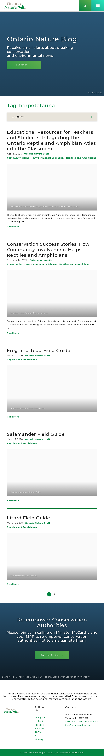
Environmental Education (48, 163)
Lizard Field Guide (31, 523)
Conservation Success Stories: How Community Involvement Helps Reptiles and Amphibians (48, 254)
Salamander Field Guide (39, 439)
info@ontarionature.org (78, 725)
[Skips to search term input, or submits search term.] (85, 6)
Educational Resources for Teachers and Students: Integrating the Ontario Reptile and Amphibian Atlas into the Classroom (48, 143)
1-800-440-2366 (74, 721)
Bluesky (39, 739)
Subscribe (23, 64)
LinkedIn (39, 721)
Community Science (19, 163)
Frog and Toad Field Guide (42, 356)
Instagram (40, 717)
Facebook (40, 725)
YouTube (39, 728)
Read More (13, 232)
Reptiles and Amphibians (81, 163)
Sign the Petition (50, 660)
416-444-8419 (91, 721)
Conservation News (18, 269)
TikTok (38, 732)
